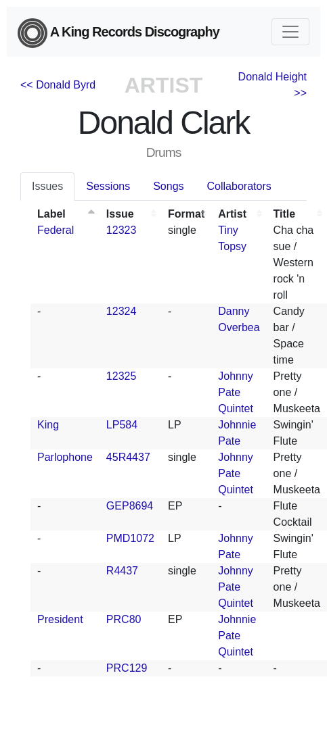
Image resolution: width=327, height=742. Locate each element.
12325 (121, 376)
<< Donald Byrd (57, 85)
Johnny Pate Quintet (235, 392)
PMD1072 (130, 538)
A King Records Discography (118, 33)
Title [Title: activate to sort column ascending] (285, 214)
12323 (121, 230)
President (60, 619)
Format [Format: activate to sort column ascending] (186, 214)
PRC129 (126, 668)
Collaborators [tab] (239, 186)
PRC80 (123, 619)
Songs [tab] (168, 186)
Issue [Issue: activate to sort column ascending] (120, 214)
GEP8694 (129, 506)
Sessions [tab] (108, 186)
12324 (121, 311)
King (48, 424)
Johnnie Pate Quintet (237, 636)
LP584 (121, 424)
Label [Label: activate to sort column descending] (51, 214)
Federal (55, 230)
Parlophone (65, 457)
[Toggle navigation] (290, 31)
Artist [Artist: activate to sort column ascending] (232, 214)
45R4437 (128, 457)
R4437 (122, 570)
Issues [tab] (47, 186)
